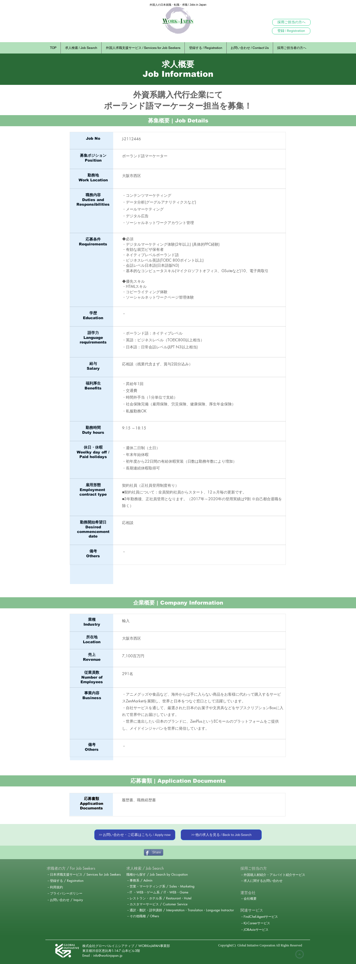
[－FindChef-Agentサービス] (260, 917)
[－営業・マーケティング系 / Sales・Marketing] (161, 886)
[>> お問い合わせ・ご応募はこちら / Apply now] (134, 834)
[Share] (153, 852)
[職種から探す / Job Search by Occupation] (158, 875)
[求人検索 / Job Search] (145, 868)
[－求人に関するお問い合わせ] (261, 881)
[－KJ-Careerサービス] (256, 923)
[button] (71, 868)
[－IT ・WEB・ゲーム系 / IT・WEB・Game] (157, 892)
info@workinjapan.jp (107, 955)
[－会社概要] (259, 899)
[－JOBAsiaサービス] (254, 930)
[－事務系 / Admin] (139, 880)
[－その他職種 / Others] (143, 916)
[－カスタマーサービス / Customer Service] (158, 904)
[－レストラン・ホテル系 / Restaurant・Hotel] (160, 898)
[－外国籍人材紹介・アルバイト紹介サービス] (272, 875)
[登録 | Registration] (291, 31)
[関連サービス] (251, 910)
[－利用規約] (66, 887)
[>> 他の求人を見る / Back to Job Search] (221, 834)
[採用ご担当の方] (253, 868)
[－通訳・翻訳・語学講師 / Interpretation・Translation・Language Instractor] (180, 910)
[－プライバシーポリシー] (66, 893)
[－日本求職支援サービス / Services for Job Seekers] (86, 875)
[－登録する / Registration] (66, 881)
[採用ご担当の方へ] (291, 22)
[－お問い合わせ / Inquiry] (66, 900)
